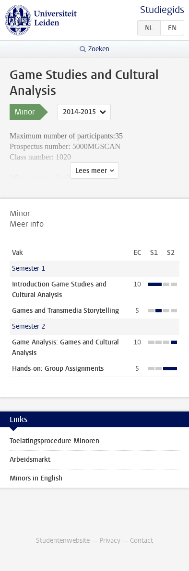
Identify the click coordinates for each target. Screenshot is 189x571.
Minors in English (36, 478)
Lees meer (91, 170)
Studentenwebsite (63, 540)
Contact (141, 540)
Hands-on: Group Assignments (58, 368)
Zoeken (98, 49)
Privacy (109, 540)
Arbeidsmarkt (30, 459)
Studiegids (162, 9)
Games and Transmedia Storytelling (65, 310)
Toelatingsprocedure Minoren (54, 440)
